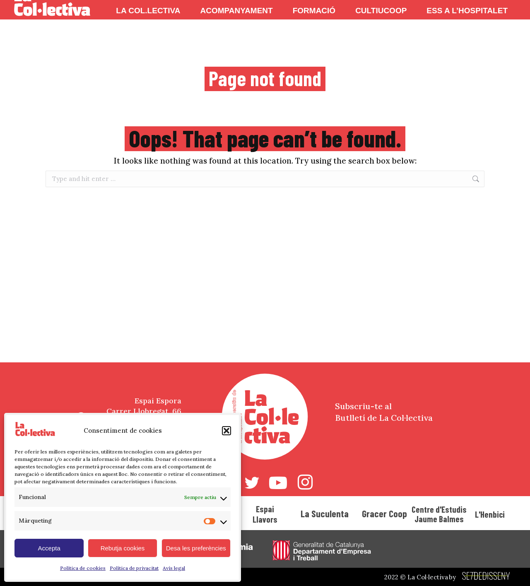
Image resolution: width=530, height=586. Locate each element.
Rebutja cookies (123, 548)
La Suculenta (325, 514)
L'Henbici (490, 514)
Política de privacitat (134, 568)
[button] (226, 431)
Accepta (49, 548)
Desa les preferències (196, 548)
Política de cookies (83, 568)
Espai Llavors (265, 514)
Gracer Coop (384, 514)
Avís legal (174, 568)
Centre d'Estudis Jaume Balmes (439, 513)
